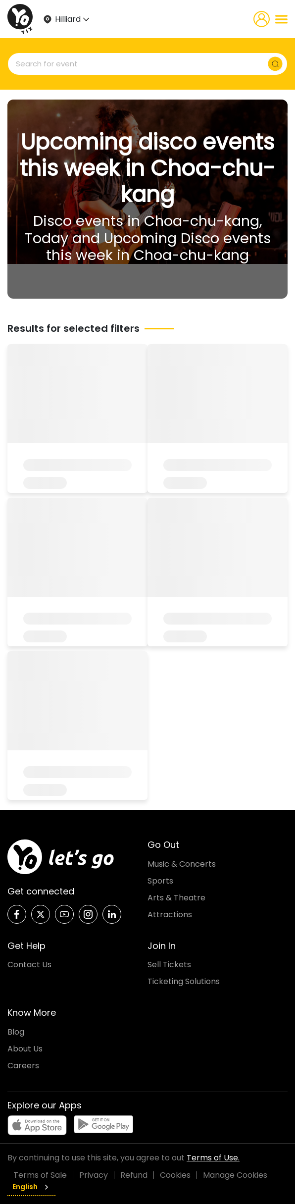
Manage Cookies (235, 1175)
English (31, 1187)
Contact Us (29, 964)
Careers (23, 1065)
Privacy (93, 1175)
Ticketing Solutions (184, 981)
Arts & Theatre (176, 897)
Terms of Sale (40, 1175)
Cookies (175, 1175)
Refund (134, 1175)
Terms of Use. (213, 1157)
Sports (160, 881)
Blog (15, 1032)
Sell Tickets (169, 964)
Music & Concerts (182, 864)
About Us (25, 1048)
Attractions (170, 914)
